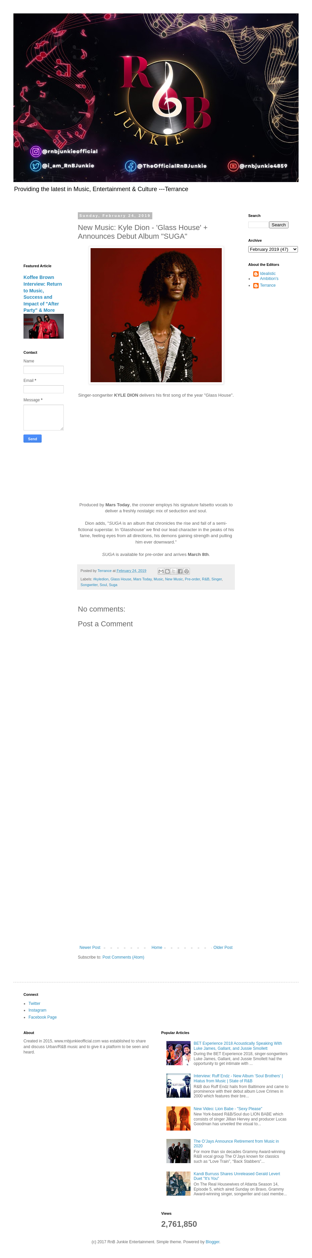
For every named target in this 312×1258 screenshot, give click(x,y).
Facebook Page (43, 1017)
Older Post (222, 947)
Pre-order (192, 579)
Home (157, 947)
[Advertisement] (78, 858)
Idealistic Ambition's (269, 276)
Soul (103, 585)
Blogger (212, 1242)
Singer (216, 579)
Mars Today (142, 579)
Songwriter (89, 585)
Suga (113, 585)
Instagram (37, 1010)
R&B (205, 579)
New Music (174, 579)
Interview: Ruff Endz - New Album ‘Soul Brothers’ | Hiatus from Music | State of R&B (238, 1078)
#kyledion (101, 579)
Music (158, 579)
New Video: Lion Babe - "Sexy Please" (228, 1108)
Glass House (120, 579)
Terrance (268, 285)
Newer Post (90, 947)
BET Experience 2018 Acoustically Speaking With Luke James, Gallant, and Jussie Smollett (238, 1045)
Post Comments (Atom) (123, 957)
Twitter (34, 1003)
